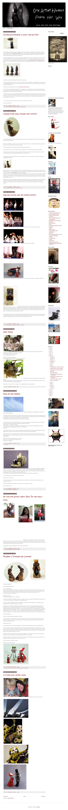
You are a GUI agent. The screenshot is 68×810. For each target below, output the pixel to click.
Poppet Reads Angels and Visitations (11, 489)
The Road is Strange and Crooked (17, 556)
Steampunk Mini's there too (24, 86)
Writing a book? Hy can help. (54, 242)
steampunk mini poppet (16, 106)
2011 (50, 352)
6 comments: (14, 105)
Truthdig (50, 239)
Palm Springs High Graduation (10, 549)
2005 (50, 394)
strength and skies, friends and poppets (20, 114)
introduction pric (41, 60)
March (51, 385)
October (51, 359)
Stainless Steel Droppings (53, 235)
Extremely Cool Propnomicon (54, 215)
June (51, 365)
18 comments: (14, 443)
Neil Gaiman (51, 226)
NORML (50, 228)
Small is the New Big (9, 106)
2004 (50, 395)
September (52, 361)
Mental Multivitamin (52, 223)
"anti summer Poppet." (17, 53)
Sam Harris (51, 233)
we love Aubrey (17, 549)
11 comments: (14, 548)
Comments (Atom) (11, 798)
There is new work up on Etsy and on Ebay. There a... (56, 375)
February (51, 386)
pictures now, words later (14, 675)
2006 (50, 392)
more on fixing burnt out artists (17, 187)
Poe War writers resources (53, 230)
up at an (36, 60)
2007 (50, 391)
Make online (51, 221)
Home (4, 28)
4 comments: (14, 386)
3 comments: (14, 323)
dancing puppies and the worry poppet (19, 195)
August (51, 362)
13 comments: (14, 666)
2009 (50, 355)
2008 (50, 389)
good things (8, 332)
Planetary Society (52, 229)
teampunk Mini (32, 60)
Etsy (38, 468)
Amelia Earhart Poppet (9, 187)
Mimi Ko (50, 224)
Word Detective (51, 240)
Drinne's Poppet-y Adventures (54, 214)
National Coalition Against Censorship (55, 225)
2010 (50, 354)
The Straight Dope (52, 238)
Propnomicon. (14, 172)
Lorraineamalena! (52, 219)
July (51, 364)
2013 (50, 349)
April (51, 383)
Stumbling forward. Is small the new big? (21, 34)
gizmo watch (51, 216)
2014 (50, 348)
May (51, 382)
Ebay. (43, 468)
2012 (50, 351)
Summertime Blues (22, 106)
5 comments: (14, 488)
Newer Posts (6, 796)
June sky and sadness (11, 394)
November (52, 358)
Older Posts (43, 796)
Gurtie (7, 444)
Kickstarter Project (10, 28)
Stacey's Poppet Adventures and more (55, 234)
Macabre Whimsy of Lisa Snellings (54, 220)
